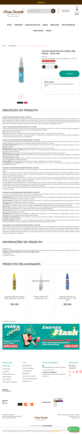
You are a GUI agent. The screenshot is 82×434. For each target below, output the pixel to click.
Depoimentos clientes (9, 382)
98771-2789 (50, 370)
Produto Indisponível (41, 282)
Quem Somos (6, 369)
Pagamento (25, 373)
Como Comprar (27, 371)
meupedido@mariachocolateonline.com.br (54, 367)
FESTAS (9, 25)
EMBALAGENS (54, 25)
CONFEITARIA (18, 25)
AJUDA (24, 362)
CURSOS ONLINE (38, 31)
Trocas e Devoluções (29, 376)
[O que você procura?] (53, 11)
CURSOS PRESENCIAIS (68, 25)
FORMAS (45, 25)
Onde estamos (7, 377)
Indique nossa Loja (8, 374)
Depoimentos (41, 2)
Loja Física (5, 371)
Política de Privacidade (29, 379)
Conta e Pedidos (64, 11)
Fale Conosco (6, 379)
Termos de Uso (27, 381)
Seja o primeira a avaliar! (48, 63)
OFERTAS (48, 31)
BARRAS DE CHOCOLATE (32, 25)
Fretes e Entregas (28, 368)
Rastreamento (27, 365)
